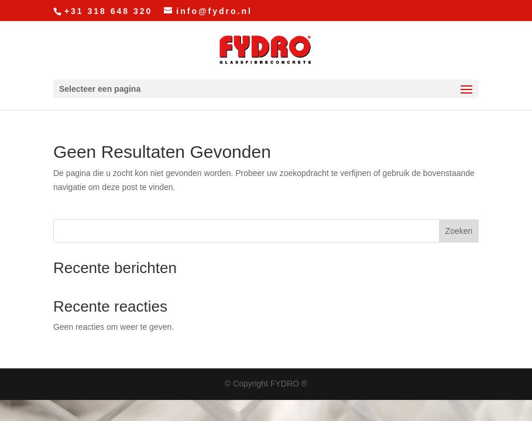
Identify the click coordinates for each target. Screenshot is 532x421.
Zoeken (459, 231)
